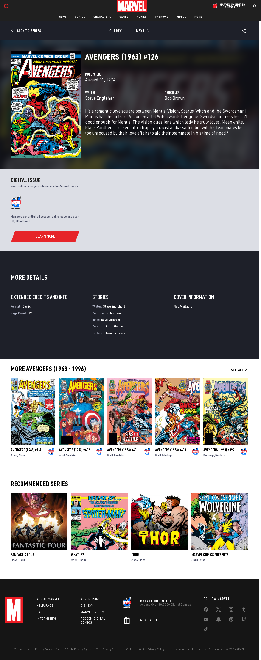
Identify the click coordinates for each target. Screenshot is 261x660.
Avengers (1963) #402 (74, 450)
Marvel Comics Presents (209, 554)
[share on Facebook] (206, 610)
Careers (44, 612)
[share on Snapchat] (218, 620)
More (198, 16)
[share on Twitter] (218, 610)
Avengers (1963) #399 (218, 450)
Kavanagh (208, 455)
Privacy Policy (43, 649)
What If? (77, 554)
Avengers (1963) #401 (122, 450)
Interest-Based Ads (210, 649)
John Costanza (115, 333)
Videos (181, 16)
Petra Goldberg (116, 326)
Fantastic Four (22, 554)
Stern (14, 455)
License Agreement (181, 649)
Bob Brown (175, 98)
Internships (47, 618)
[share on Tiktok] (206, 629)
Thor (135, 554)
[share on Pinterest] (231, 620)
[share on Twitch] (243, 620)
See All (239, 369)
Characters (102, 16)
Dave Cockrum (110, 320)
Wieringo (167, 455)
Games (123, 16)
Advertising (91, 599)
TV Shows (161, 16)
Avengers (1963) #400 (170, 450)
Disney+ (87, 605)
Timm (21, 455)
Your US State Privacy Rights (74, 649)
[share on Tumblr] (243, 610)
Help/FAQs (45, 605)
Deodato (71, 455)
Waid (62, 455)
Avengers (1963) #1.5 (26, 450)
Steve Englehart (100, 98)
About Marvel (48, 599)
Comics (80, 16)
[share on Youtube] (206, 620)
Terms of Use (22, 649)
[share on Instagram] (231, 610)
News (63, 16)
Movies (141, 16)
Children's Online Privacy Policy (145, 649)
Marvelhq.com (92, 612)
